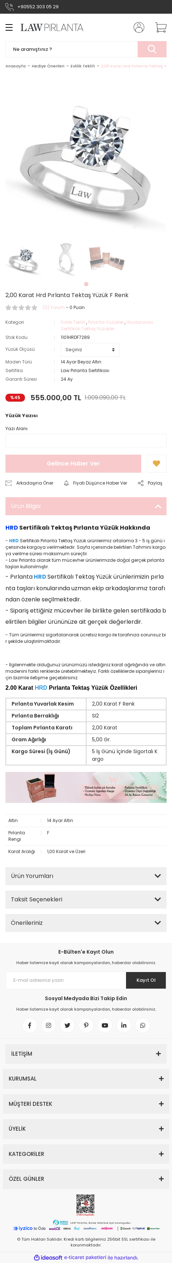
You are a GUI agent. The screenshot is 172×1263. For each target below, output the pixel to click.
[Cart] (158, 27)
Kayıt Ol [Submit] (146, 980)
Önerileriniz (27, 923)
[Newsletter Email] (86, 980)
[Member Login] (136, 27)
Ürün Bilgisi (26, 506)
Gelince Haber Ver (73, 463)
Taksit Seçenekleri (36, 899)
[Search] (86, 49)
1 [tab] (86, 284)
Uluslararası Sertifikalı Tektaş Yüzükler (107, 325)
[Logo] (48, 27)
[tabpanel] (24, 258)
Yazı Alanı (16, 428)
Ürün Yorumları (32, 876)
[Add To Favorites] (157, 464)
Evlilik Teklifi (73, 322)
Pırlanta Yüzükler (105, 322)
